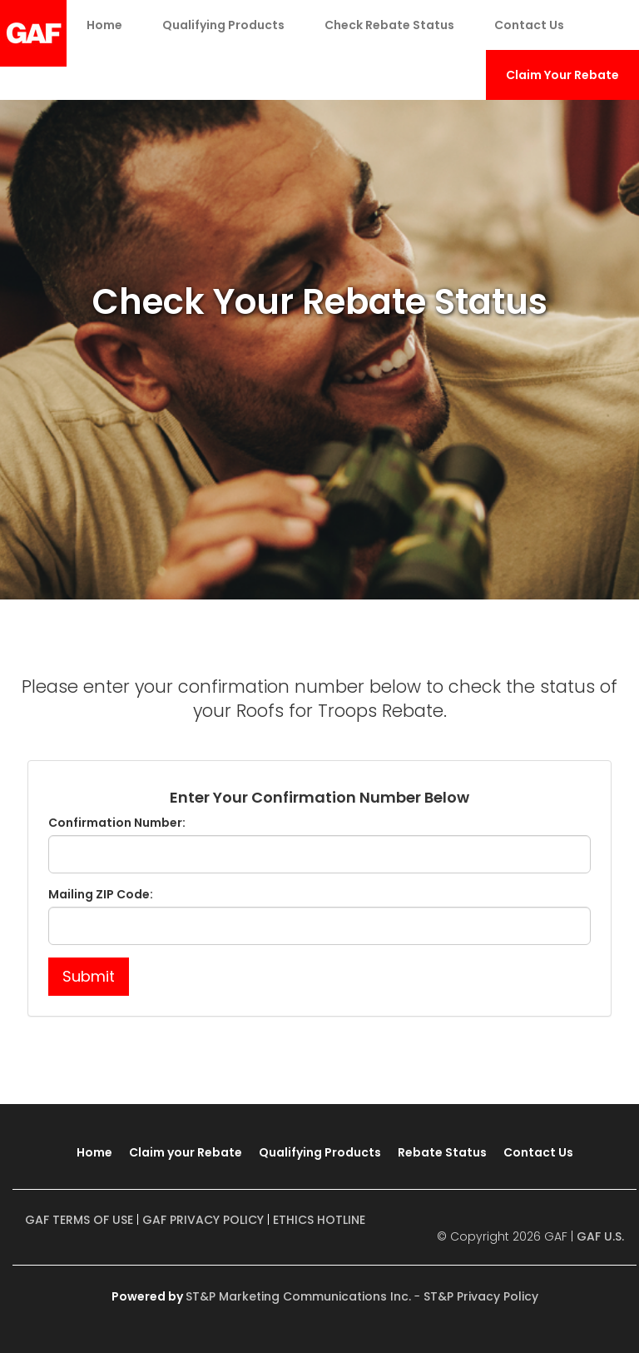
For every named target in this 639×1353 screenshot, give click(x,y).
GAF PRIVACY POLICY (203, 1219)
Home (104, 25)
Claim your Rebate (185, 1152)
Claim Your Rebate (562, 75)
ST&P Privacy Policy (481, 1296)
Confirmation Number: (117, 822)
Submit (88, 976)
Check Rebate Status (389, 25)
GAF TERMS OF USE (79, 1219)
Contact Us (529, 25)
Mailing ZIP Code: (100, 894)
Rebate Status (442, 1152)
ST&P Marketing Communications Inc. (298, 1296)
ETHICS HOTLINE (319, 1219)
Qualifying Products (223, 25)
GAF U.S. (600, 1236)
